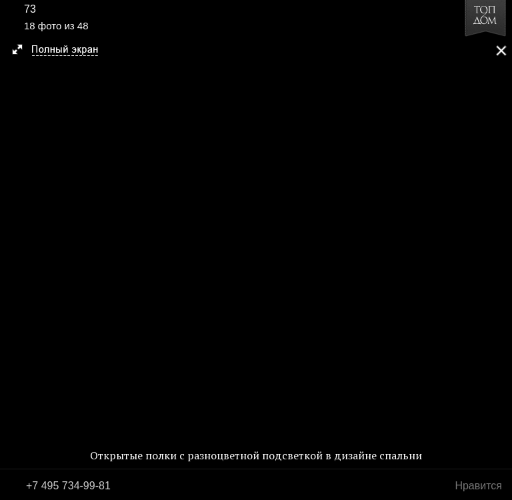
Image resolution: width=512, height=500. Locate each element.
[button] (61, 50)
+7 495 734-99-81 (68, 485)
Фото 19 (497, 250)
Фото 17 (14, 250)
